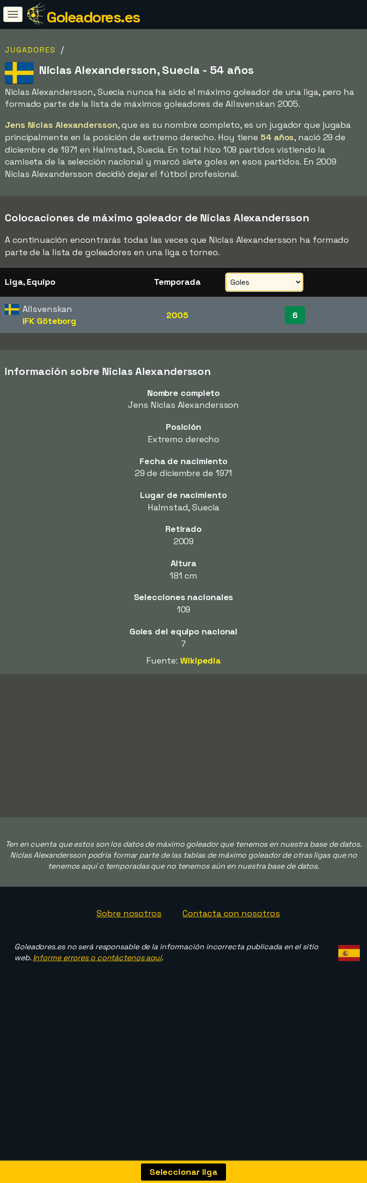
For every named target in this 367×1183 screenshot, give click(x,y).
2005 (177, 315)
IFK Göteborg (49, 320)
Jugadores (30, 50)
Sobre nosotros (129, 952)
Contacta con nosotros (231, 952)
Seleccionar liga (183, 1171)
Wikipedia (200, 660)
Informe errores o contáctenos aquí (97, 997)
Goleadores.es (93, 17)
